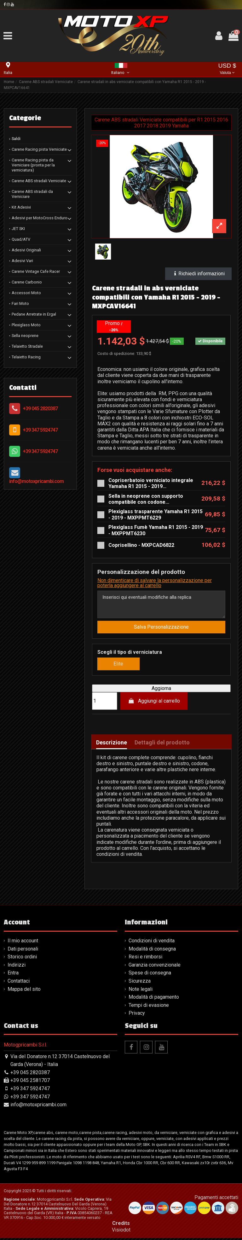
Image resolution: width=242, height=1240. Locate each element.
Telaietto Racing (26, 357)
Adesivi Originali (26, 250)
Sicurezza (140, 983)
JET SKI (18, 228)
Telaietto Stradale (27, 346)
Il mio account (23, 942)
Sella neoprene (25, 335)
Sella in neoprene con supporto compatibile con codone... (145, 499)
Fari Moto (20, 303)
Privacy (137, 1015)
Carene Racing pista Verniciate (39, 149)
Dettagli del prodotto (162, 744)
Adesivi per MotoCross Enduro (39, 218)
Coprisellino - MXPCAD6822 (141, 545)
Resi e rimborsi (145, 959)
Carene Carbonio (27, 282)
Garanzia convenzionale (155, 967)
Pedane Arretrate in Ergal (34, 314)
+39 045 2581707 (30, 1082)
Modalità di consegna (152, 950)
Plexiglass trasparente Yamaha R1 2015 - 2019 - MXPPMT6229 (155, 514)
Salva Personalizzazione (161, 628)
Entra (13, 975)
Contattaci (19, 983)
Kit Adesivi (21, 207)
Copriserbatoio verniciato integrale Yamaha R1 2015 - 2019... (150, 483)
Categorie (25, 118)
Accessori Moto (26, 292)
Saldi (16, 138)
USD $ (227, 69)
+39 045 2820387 (40, 409)
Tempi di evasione (149, 1007)
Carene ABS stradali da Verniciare (32, 194)
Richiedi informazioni (198, 274)
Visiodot (121, 1232)
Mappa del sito (24, 991)
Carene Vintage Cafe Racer (36, 271)
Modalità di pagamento (154, 999)
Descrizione (111, 744)
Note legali (141, 991)
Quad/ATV (21, 239)
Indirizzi (17, 967)
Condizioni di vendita (152, 942)
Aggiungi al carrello (154, 703)
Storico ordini (22, 959)
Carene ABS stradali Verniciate (39, 180)
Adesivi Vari (22, 260)
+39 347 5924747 (40, 430)
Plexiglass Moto (26, 325)
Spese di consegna (150, 975)
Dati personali (23, 950)
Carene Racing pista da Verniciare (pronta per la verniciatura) (33, 165)
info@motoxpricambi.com (36, 481)
